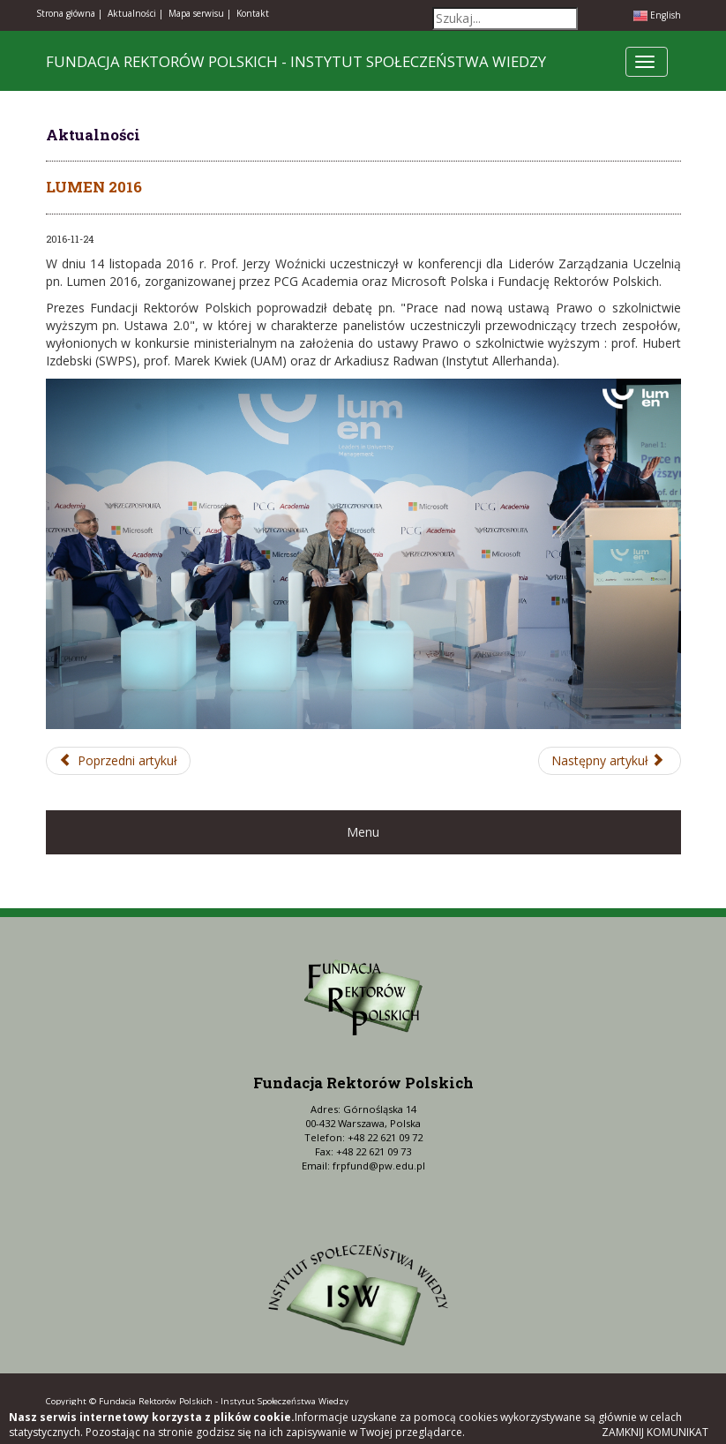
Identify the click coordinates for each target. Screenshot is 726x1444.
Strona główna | (69, 13)
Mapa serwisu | (199, 13)
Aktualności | (135, 13)
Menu (363, 832)
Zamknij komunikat (655, 1432)
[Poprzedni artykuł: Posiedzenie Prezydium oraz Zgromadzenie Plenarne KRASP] (118, 761)
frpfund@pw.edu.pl (379, 1165)
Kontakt (252, 13)
